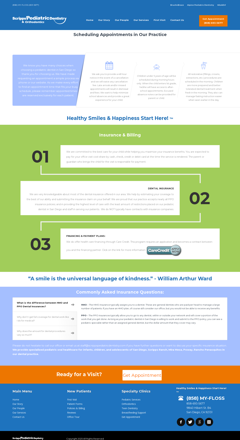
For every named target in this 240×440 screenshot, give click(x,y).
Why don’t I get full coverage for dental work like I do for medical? (45, 312)
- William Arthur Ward (183, 272)
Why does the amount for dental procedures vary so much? (45, 326)
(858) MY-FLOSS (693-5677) (25, 5)
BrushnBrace (177, 5)
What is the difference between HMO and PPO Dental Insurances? (45, 298)
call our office (53, 339)
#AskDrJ (221, 5)
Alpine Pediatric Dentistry (200, 5)
